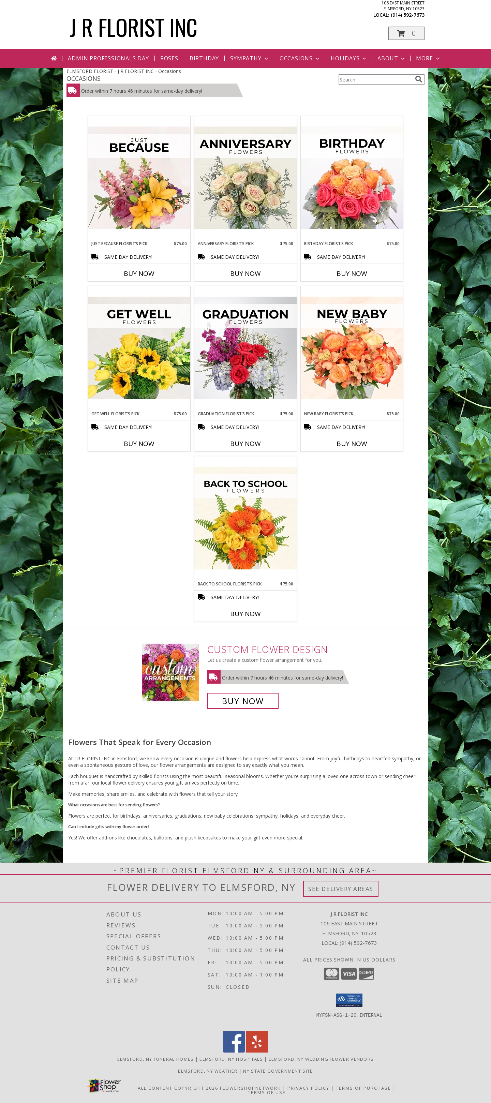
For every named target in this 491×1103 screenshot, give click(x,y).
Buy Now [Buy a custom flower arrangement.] (243, 700)
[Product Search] (375, 79)
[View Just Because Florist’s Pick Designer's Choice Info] (139, 178)
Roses (169, 58)
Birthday (204, 58)
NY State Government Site (278, 1071)
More (428, 58)
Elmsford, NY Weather (207, 1071)
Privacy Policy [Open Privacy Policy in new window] (308, 1088)
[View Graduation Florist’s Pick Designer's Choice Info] (245, 348)
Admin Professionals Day (108, 58)
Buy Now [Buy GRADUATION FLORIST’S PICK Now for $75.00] (245, 443)
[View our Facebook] (234, 1050)
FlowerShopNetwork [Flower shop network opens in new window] (250, 1088)
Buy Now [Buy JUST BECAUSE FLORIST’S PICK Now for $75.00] (139, 273)
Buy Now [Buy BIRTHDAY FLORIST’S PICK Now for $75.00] (352, 273)
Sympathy (249, 58)
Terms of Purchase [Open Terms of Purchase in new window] (363, 1088)
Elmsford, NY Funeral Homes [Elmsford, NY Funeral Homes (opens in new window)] (155, 1059)
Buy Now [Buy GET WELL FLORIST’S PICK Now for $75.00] (139, 443)
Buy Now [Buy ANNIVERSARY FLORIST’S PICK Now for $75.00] (245, 273)
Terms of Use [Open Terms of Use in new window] (267, 1092)
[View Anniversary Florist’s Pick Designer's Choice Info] (245, 178)
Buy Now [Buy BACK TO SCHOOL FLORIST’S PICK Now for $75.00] (245, 613)
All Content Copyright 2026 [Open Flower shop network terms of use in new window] (178, 1088)
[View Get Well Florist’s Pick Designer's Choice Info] (139, 348)
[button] (406, 33)
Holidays (349, 58)
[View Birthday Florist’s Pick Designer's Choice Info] (352, 178)
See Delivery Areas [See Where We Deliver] (340, 889)
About (391, 58)
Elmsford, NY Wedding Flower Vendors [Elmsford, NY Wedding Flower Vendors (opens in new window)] (321, 1059)
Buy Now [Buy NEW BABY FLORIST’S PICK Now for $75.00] (352, 443)
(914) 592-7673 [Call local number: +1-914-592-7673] (408, 15)
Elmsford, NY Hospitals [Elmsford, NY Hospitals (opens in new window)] (231, 1059)
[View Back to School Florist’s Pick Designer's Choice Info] (245, 519)
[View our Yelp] (257, 1050)
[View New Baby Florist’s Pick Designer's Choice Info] (352, 348)
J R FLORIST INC (133, 26)
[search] (418, 79)
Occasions (300, 58)
